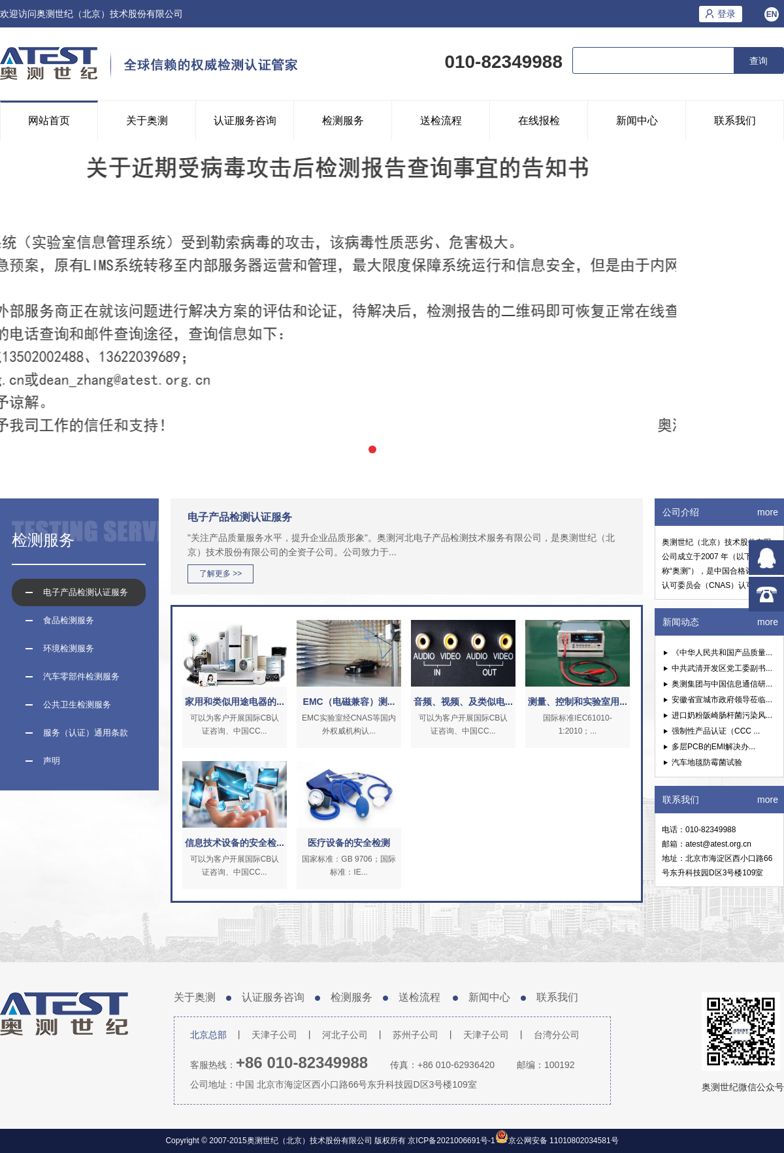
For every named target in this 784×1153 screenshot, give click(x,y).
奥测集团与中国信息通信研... (722, 684)
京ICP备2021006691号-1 (450, 1140)
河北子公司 (345, 1035)
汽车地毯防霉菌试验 (707, 762)
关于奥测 (147, 120)
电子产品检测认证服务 (85, 592)
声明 (51, 761)
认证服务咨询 (245, 120)
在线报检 (539, 120)
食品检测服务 (68, 620)
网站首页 (49, 120)
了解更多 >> (220, 573)
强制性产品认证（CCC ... (716, 731)
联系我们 (735, 120)
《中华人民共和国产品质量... (722, 652)
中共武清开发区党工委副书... (722, 668)
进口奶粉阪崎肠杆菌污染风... (722, 715)
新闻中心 (637, 120)
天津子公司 (274, 1035)
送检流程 (441, 120)
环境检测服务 (68, 648)
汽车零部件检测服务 (81, 676)
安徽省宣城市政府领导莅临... (722, 699)
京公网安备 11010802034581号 (563, 1140)
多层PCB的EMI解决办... (713, 746)
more (767, 512)
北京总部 (208, 1035)
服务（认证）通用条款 (85, 733)
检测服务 (343, 120)
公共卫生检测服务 (77, 704)
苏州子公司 (415, 1035)
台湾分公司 (557, 1035)
